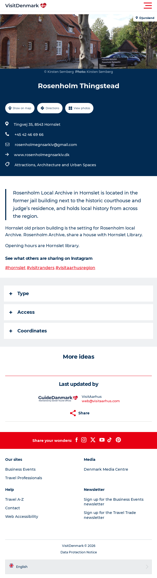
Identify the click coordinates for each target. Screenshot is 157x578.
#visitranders (40, 267)
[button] (102, 6)
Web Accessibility (21, 516)
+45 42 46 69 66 (29, 134)
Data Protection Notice (78, 552)
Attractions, (26, 165)
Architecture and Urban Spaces (66, 165)
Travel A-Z (14, 499)
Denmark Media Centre (106, 469)
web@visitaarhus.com (101, 401)
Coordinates (28, 331)
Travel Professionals (23, 478)
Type (19, 293)
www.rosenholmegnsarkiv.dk (42, 154)
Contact (12, 508)
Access (22, 312)
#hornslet (15, 267)
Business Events (20, 469)
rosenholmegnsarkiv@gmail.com (46, 144)
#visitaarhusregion (75, 267)
